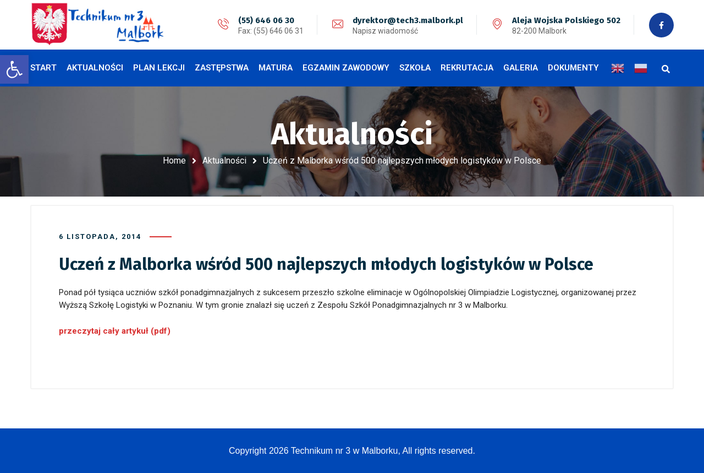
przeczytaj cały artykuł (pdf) (114, 331)
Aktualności (224, 160)
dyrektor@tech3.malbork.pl (408, 20)
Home (174, 160)
